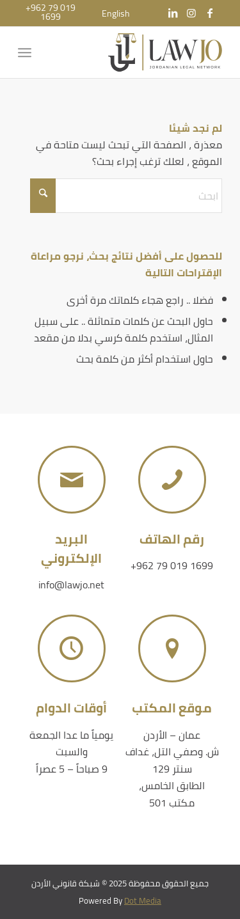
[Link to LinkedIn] (173, 12)
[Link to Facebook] (210, 12)
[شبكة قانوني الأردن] (140, 52)
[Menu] (27, 52)
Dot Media (142, 900)
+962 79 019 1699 (172, 565)
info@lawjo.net (71, 584)
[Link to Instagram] (191, 12)
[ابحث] (126, 195)
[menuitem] (115, 13)
